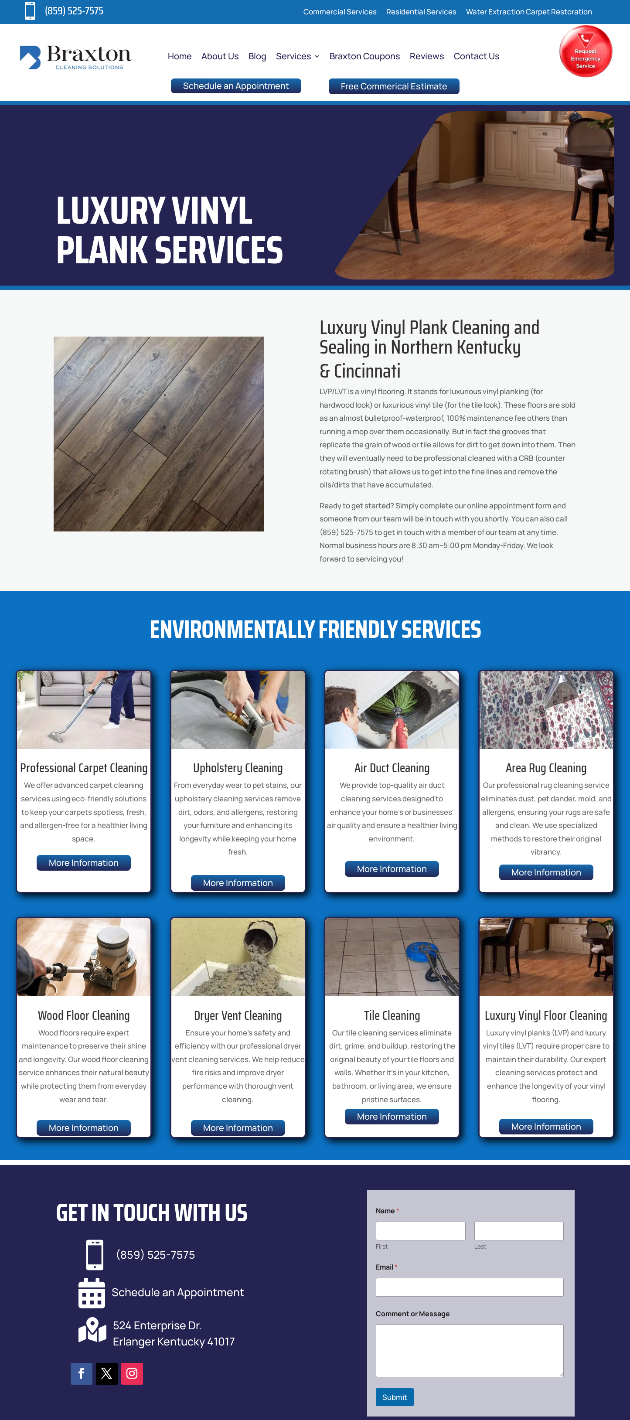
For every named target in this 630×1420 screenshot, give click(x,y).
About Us (220, 57)
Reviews (427, 57)
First (382, 1246)
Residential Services (421, 13)
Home (180, 57)
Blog (257, 57)
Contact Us (477, 57)
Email (387, 1267)
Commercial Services (340, 13)
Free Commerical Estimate (394, 86)
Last (480, 1246)
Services (293, 57)
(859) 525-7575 (74, 10)
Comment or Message (413, 1314)
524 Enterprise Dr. (157, 1325)
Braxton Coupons (365, 57)
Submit (394, 1397)
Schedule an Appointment (236, 86)
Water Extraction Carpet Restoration (529, 13)
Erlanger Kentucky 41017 (174, 1341)
